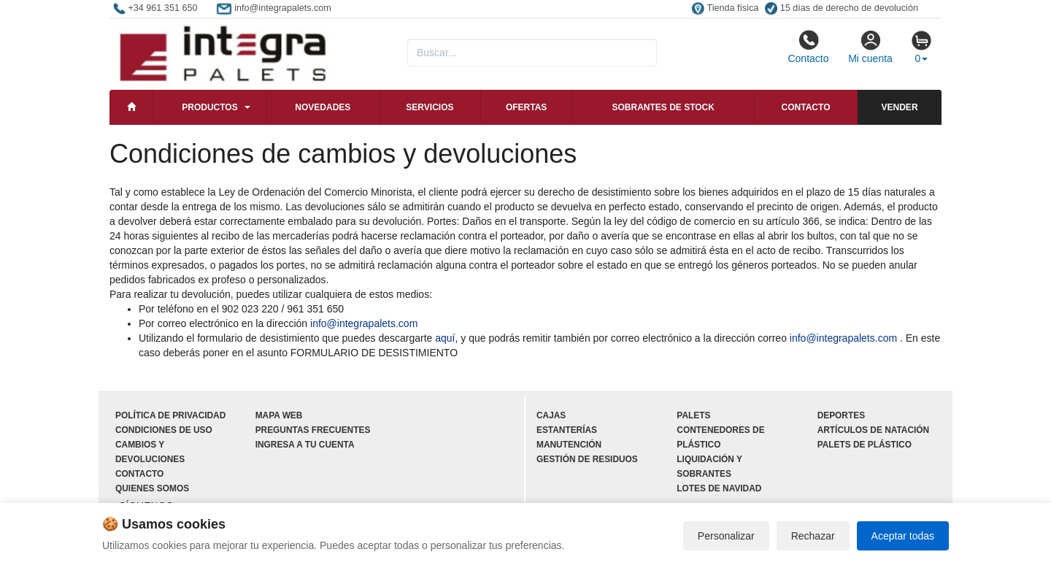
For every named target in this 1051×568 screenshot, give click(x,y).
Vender (900, 107)
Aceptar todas (902, 536)
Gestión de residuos (587, 459)
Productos (209, 107)
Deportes (841, 415)
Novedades (322, 107)
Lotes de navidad (719, 488)
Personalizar (726, 536)
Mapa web (279, 415)
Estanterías (566, 430)
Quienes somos (152, 488)
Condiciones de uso (163, 430)
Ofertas (526, 107)
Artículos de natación (873, 430)
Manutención (568, 445)
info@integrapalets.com (363, 323)
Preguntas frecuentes (313, 430)
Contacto (808, 46)
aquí (445, 338)
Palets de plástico (864, 445)
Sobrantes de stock (663, 107)
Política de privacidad (170, 415)
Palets (693, 415)
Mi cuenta (870, 46)
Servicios (429, 107)
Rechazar (813, 536)
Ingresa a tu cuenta (305, 445)
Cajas (551, 415)
